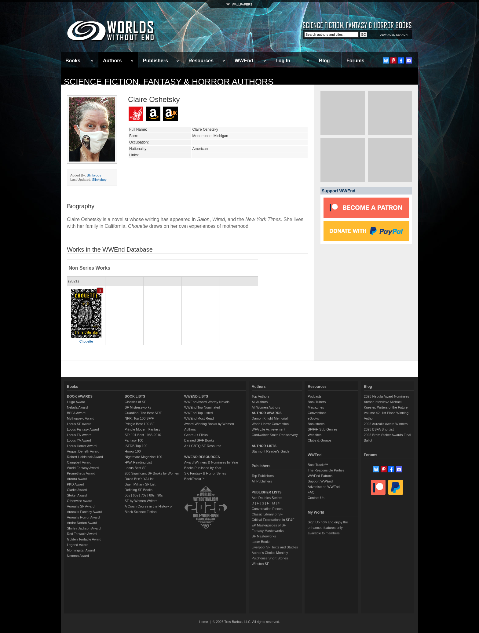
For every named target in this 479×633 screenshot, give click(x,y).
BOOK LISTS (135, 396)
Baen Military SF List (140, 484)
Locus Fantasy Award (83, 429)
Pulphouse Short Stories (270, 558)
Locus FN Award (79, 435)
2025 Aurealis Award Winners (386, 424)
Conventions (317, 413)
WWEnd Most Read (199, 418)
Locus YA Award (79, 440)
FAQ (311, 492)
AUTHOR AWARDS (267, 413)
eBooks (313, 418)
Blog (324, 60)
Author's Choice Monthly (270, 553)
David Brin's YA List (139, 479)
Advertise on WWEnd (324, 487)
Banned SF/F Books (199, 440)
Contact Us (316, 498)
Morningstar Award (81, 550)
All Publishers (262, 481)
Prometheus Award (81, 473)
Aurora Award (77, 479)
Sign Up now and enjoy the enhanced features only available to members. (328, 527)
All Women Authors (266, 407)
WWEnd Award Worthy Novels (206, 402)
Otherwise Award (79, 501)
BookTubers (317, 402)
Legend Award (77, 545)
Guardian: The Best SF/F (143, 413)
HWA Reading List (138, 462)
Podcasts (314, 396)
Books (72, 60)
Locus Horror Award (82, 446)
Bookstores (316, 424)
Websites (314, 435)
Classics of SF (135, 402)
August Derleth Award (83, 451)
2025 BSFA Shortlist (379, 429)
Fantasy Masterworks (268, 531)
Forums (355, 60)
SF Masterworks (264, 536)
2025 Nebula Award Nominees (386, 396)
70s (143, 495)
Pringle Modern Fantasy (142, 429)
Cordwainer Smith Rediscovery (275, 435)
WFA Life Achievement (268, 429)
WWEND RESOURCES (202, 457)
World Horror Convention (270, 424)
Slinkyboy (94, 175)
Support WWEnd (320, 481)
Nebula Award (77, 407)
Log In (283, 60)
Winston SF (260, 564)
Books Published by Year (202, 468)
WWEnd (244, 60)
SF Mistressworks (138, 407)
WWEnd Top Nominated (202, 407)
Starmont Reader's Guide (271, 451)
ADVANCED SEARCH (394, 34)
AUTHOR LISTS (264, 446)
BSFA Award (76, 413)
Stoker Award (77, 495)
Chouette (86, 341)
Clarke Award (77, 490)
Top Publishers (263, 476)
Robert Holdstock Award (85, 457)
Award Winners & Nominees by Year (211, 462)
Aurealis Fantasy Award (84, 512)
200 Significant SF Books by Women (152, 473)
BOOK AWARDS (80, 396)
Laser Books (261, 542)
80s (152, 495)
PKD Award (75, 484)
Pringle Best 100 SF (140, 424)
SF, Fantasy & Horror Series (205, 473)
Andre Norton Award (82, 523)
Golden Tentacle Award (84, 539)
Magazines (316, 407)
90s (160, 495)
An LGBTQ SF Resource (202, 446)
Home (203, 622)
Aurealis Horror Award (83, 517)
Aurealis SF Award (80, 506)
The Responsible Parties (326, 470)
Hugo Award (76, 402)
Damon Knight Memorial (270, 418)
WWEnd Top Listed (198, 413)
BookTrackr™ (194, 479)
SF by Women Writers (141, 501)
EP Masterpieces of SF (269, 525)
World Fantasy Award (83, 468)
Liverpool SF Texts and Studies (275, 547)
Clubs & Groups (319, 440)
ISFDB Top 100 (136, 446)
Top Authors (260, 396)
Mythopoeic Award (80, 418)
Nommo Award (78, 556)
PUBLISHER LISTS (267, 492)
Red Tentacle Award (82, 534)
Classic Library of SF (267, 514)
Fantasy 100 (134, 440)
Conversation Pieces (267, 509)
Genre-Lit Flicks (196, 435)
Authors (112, 60)
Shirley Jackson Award (84, 528)
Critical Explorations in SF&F (273, 520)
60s (135, 495)
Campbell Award (79, 462)
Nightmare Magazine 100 (143, 457)
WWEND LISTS (196, 396)
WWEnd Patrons (320, 476)
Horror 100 (133, 451)
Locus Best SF (136, 468)
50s (127, 495)
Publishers (155, 60)
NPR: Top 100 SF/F (139, 418)
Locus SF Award (79, 424)
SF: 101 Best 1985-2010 (143, 435)
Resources (201, 60)
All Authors (260, 402)
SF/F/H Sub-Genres (322, 429)
